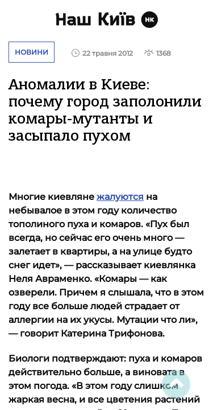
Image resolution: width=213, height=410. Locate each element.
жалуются (120, 196)
